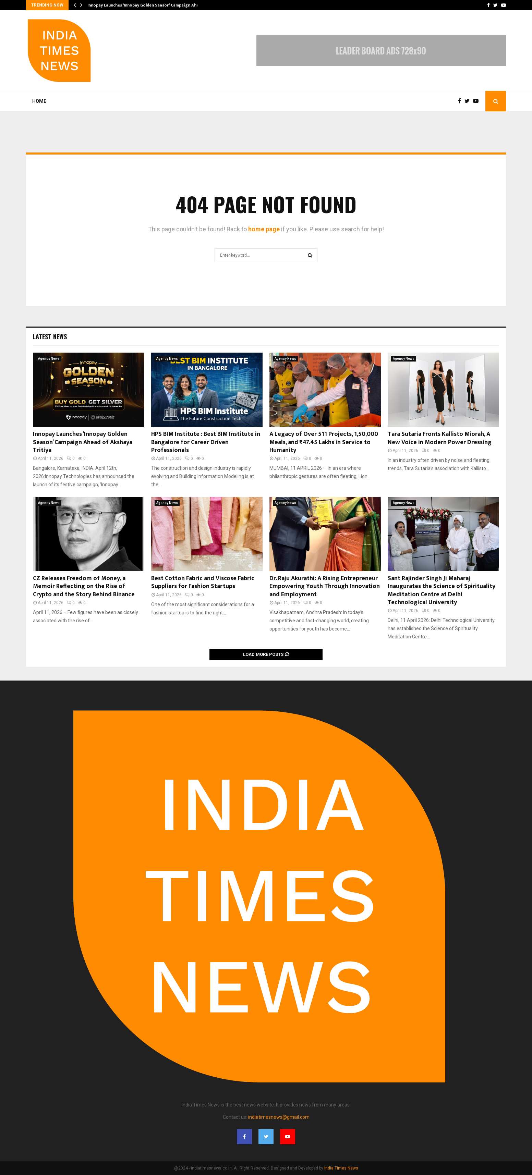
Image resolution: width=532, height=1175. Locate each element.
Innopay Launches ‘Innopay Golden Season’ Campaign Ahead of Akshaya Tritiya (82, 442)
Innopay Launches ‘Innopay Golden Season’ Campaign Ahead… (147, 5)
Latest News (50, 336)
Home (39, 101)
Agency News (49, 358)
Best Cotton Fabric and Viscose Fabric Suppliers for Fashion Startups (202, 582)
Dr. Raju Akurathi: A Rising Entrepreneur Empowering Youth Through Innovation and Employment (324, 586)
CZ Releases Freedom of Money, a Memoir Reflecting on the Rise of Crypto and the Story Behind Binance (84, 586)
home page (264, 229)
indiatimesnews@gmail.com (279, 1117)
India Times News (341, 1168)
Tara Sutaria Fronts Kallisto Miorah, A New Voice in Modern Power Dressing (440, 438)
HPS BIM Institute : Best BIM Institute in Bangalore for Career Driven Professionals (205, 442)
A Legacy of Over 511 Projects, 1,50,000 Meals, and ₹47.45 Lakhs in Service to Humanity (323, 442)
